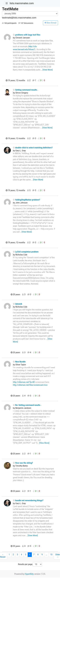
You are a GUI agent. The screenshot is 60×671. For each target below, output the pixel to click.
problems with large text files (26, 35)
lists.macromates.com (22, 3)
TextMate (10, 9)
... (46, 554)
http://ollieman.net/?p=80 (24, 382)
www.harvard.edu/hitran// (24, 49)
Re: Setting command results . (27, 405)
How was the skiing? (23, 463)
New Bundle (19, 362)
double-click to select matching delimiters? (33, 148)
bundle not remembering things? (28, 500)
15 (51, 554)
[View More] (48, 70)
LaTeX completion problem (26, 252)
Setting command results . (25, 90)
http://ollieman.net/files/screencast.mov (30, 385)
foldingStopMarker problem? (26, 200)
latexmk (17, 304)
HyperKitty (29, 574)
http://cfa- (33, 46)
